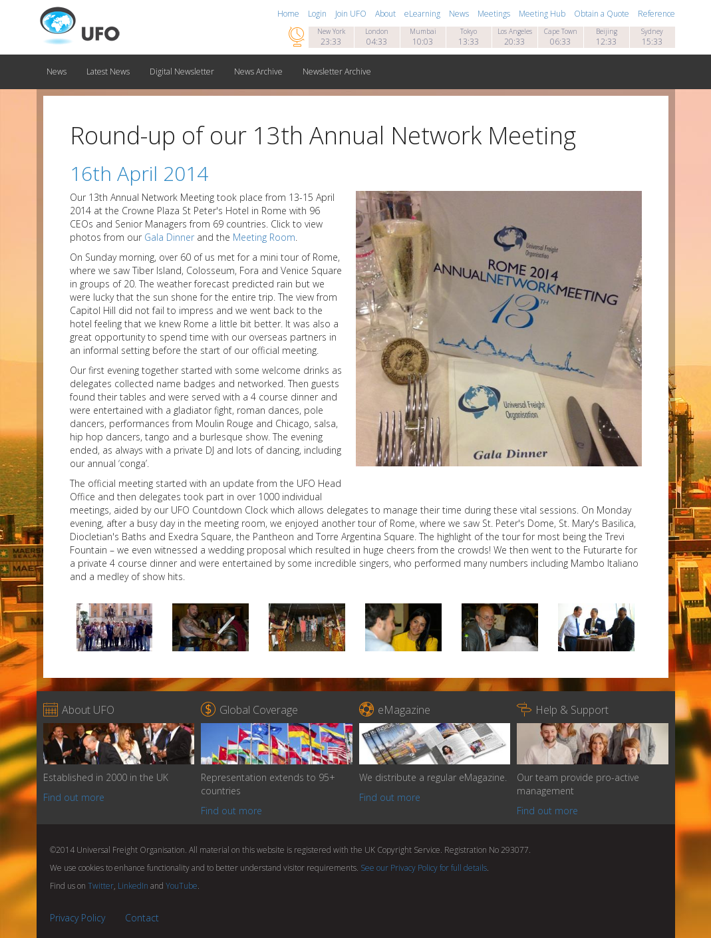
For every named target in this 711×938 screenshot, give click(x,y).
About (386, 13)
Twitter (101, 885)
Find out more (73, 797)
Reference (656, 13)
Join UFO (351, 13)
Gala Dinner (169, 237)
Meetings (495, 13)
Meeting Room (264, 237)
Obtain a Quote (602, 13)
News (460, 13)
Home (289, 13)
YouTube (182, 885)
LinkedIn (133, 885)
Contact (142, 917)
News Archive (258, 71)
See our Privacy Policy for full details (423, 867)
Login (318, 13)
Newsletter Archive (337, 71)
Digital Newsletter (182, 71)
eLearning (423, 13)
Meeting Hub (543, 13)
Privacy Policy (77, 917)
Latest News (108, 71)
